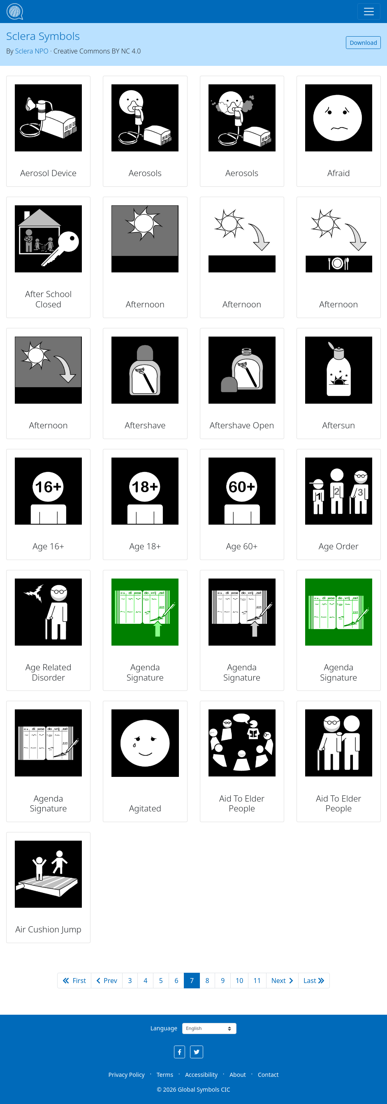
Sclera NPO (32, 51)
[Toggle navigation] (368, 11)
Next (282, 980)
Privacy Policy (126, 1074)
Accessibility (201, 1074)
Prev (106, 980)
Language (164, 1028)
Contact (268, 1074)
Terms (165, 1074)
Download (363, 42)
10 (239, 980)
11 (257, 980)
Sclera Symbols (43, 35)
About (237, 1074)
